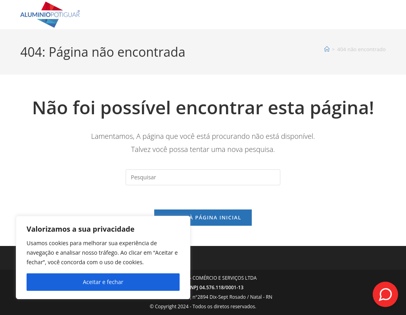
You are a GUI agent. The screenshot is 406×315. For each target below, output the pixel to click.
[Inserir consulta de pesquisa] (203, 177)
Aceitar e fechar (103, 282)
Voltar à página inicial (203, 217)
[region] (103, 257)
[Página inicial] (326, 49)
